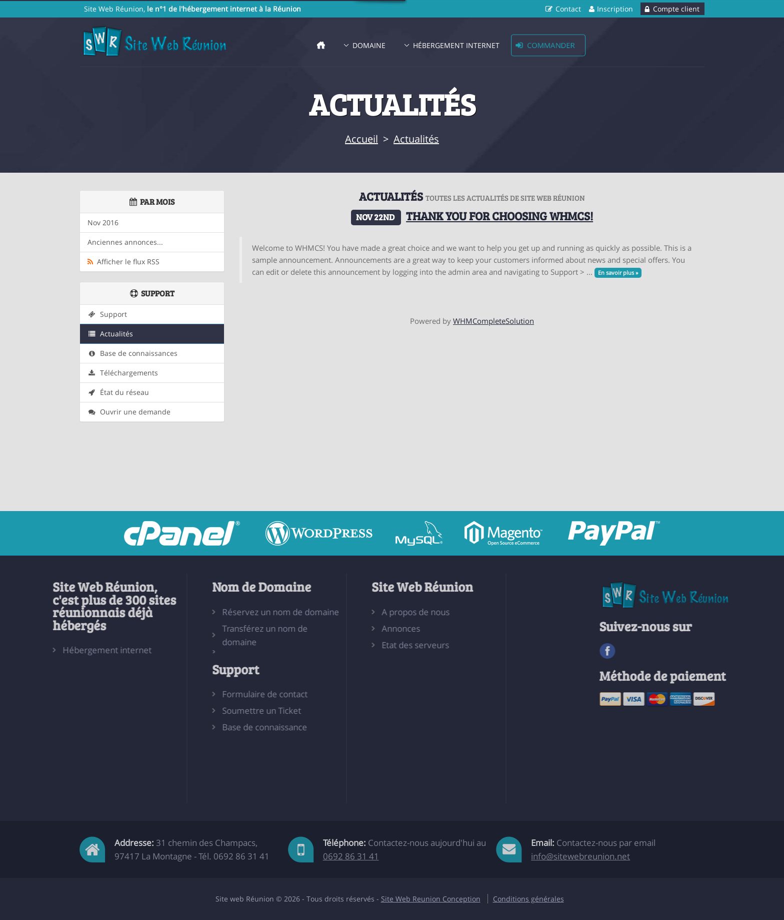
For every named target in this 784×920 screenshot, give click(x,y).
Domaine (369, 45)
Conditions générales (528, 898)
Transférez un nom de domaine (217, 635)
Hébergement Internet (456, 45)
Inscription (615, 9)
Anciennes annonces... (125, 242)
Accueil (361, 139)
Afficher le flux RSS (124, 261)
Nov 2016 (103, 222)
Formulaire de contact (217, 694)
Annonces (353, 628)
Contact (568, 9)
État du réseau (118, 392)
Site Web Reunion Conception (430, 898)
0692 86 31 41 (351, 856)
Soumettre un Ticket (214, 710)
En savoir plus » (618, 272)
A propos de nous (368, 612)
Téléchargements (123, 372)
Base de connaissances (133, 353)
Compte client (676, 9)
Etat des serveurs (368, 645)
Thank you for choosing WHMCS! (499, 215)
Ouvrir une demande (129, 411)
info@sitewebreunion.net (580, 856)
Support (107, 314)
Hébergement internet (60, 650)
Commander (551, 45)
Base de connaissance (217, 727)
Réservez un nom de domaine (233, 612)
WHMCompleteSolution (493, 321)
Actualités (416, 139)
